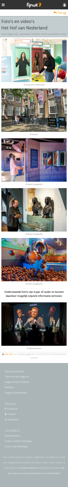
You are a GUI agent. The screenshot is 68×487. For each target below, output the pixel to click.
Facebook (11, 408)
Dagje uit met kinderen (17, 381)
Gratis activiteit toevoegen (18, 441)
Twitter (10, 414)
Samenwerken (12, 435)
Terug (60, 12)
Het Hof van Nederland (50, 34)
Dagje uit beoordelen (16, 392)
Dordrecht (35, 34)
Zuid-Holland (25, 34)
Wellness (9, 387)
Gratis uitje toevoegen (16, 446)
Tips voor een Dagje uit (17, 376)
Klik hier (9, 354)
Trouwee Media (27, 467)
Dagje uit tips (13, 34)
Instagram (12, 419)
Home (3, 34)
